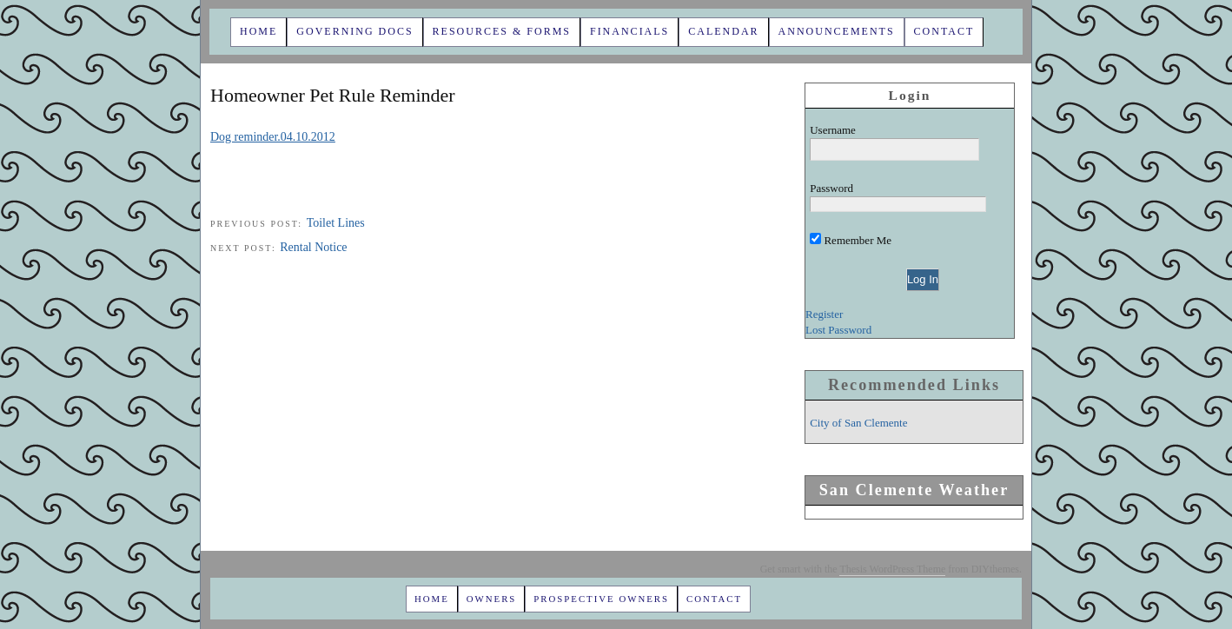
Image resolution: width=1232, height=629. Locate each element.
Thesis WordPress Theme (892, 569)
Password (831, 188)
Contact (944, 31)
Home (258, 31)
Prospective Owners (601, 598)
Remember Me (850, 240)
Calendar (723, 31)
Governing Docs (354, 31)
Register (824, 314)
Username (833, 129)
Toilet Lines (336, 222)
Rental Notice (313, 247)
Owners (492, 598)
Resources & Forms (502, 31)
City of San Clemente (858, 422)
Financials (629, 31)
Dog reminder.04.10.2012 (272, 136)
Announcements (836, 31)
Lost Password (838, 329)
